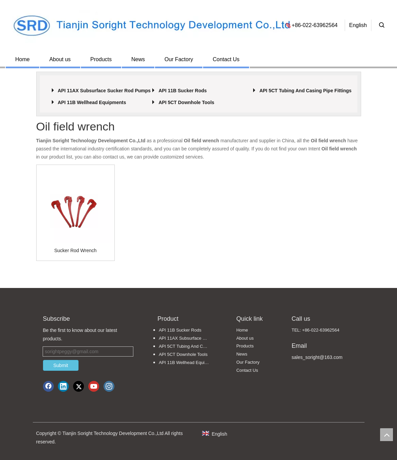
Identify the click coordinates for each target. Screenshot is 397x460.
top (386, 434)
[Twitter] (78, 386)
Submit (60, 365)
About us (60, 59)
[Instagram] (109, 386)
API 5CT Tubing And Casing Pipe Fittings (305, 90)
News (138, 59)
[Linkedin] (63, 386)
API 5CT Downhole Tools (186, 102)
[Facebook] (48, 386)
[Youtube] (93, 386)
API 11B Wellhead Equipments (92, 102)
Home (22, 59)
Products (101, 59)
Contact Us (226, 59)
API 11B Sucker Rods (182, 90)
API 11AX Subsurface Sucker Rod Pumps (104, 90)
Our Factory (178, 59)
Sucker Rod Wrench (75, 250)
